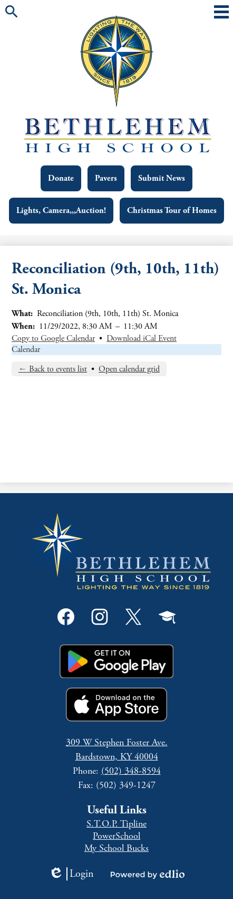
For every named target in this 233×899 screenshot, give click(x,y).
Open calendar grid (129, 369)
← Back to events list (52, 369)
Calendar (26, 349)
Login (71, 874)
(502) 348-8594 (131, 771)
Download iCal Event (141, 338)
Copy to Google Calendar (53, 338)
